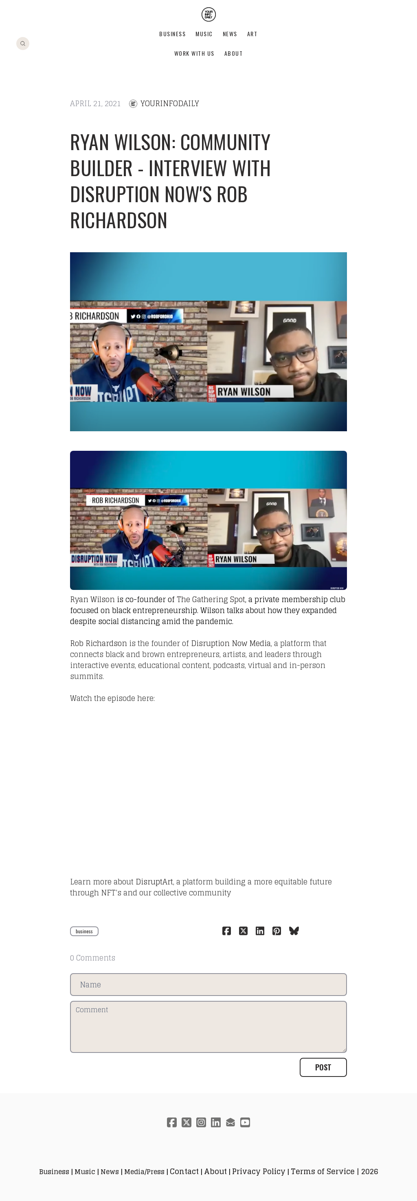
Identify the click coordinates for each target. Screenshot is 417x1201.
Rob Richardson (98, 643)
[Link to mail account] (230, 1122)
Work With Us (194, 53)
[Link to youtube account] (245, 1122)
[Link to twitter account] (186, 1122)
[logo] (208, 14)
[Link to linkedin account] (216, 1122)
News (230, 33)
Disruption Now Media (231, 643)
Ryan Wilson (92, 599)
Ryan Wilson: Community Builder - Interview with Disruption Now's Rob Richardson (170, 180)
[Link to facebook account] (172, 1122)
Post (323, 1067)
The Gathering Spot (211, 599)
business (84, 931)
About (233, 53)
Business (172, 33)
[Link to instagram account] (201, 1122)
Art (252, 33)
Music (204, 33)
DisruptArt (154, 881)
